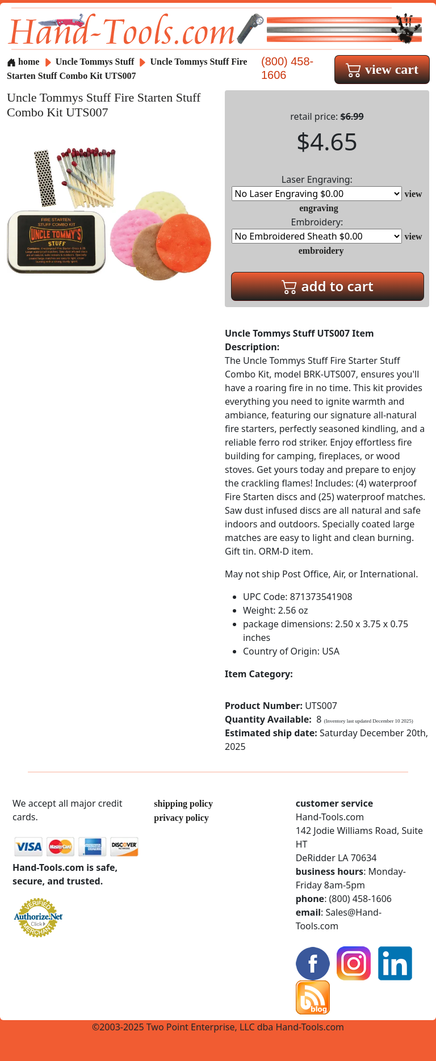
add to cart (328, 285)
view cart (382, 69)
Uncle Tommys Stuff (96, 61)
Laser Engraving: (317, 187)
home (23, 61)
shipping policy (183, 803)
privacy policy (181, 818)
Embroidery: (317, 230)
